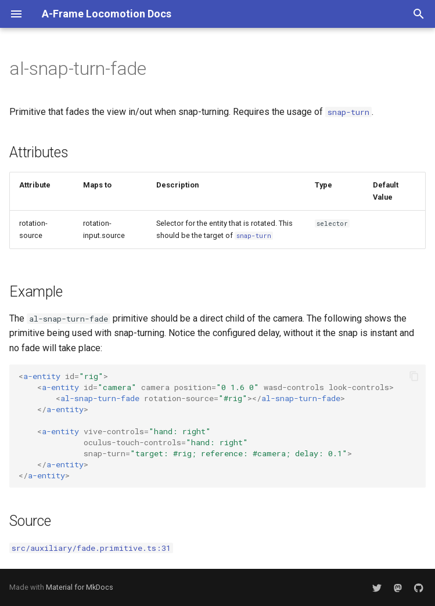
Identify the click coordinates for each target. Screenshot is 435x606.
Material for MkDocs (79, 587)
